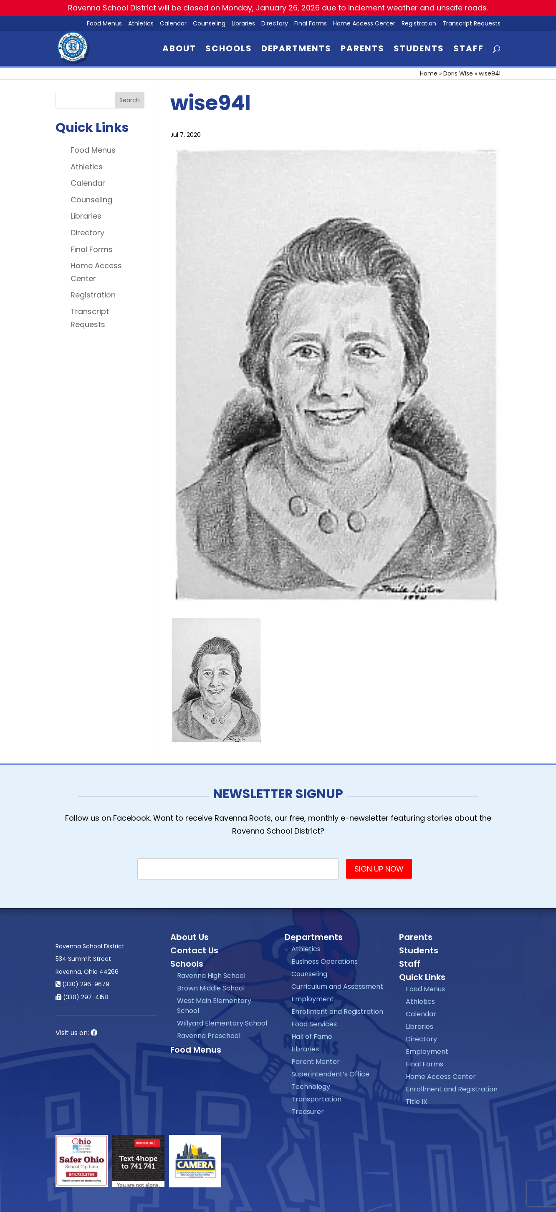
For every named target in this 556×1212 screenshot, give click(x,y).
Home (428, 73)
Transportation (316, 1099)
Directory (274, 24)
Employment (312, 999)
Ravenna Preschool (208, 1036)
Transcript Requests (471, 24)
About (179, 49)
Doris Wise (458, 73)
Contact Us (194, 950)
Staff (468, 49)
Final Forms (310, 24)
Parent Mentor (315, 1061)
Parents (362, 49)
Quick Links (422, 977)
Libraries (243, 24)
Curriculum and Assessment (337, 986)
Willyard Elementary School (222, 1023)
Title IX (416, 1101)
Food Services (314, 1024)
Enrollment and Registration (337, 1011)
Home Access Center (364, 24)
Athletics (141, 24)
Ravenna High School (211, 975)
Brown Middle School (211, 988)
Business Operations (324, 961)
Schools (228, 49)
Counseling (209, 24)
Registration (419, 24)
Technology (310, 1086)
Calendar (173, 24)
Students (419, 49)
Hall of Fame (311, 1036)
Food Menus (93, 150)
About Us (189, 937)
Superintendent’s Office (330, 1074)
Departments (296, 49)
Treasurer (307, 1111)
